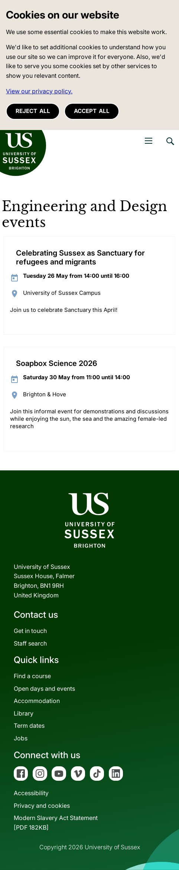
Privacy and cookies (42, 805)
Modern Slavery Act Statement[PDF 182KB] (56, 822)
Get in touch (30, 630)
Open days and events (44, 688)
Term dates (29, 725)
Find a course (32, 676)
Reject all (33, 110)
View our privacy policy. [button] (39, 91)
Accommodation (37, 700)
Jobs (20, 738)
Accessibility (31, 793)
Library (23, 713)
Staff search (30, 643)
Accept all (92, 110)
